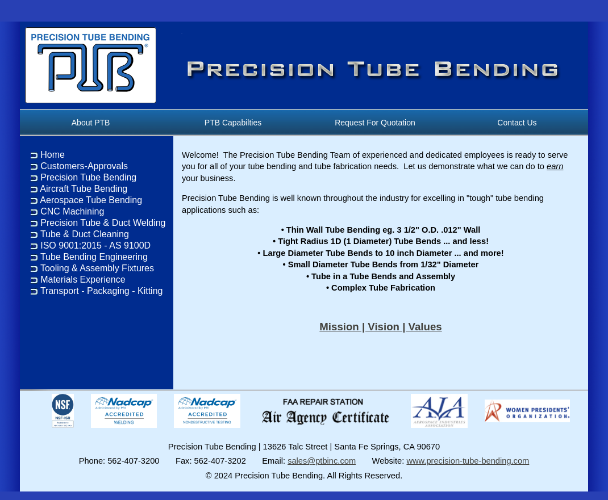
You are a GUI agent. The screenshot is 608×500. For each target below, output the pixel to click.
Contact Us (517, 122)
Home (52, 154)
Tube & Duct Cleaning (84, 234)
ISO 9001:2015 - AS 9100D (95, 245)
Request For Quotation (375, 122)
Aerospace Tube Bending (91, 200)
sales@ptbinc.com (322, 460)
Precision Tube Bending (88, 177)
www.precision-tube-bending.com (467, 460)
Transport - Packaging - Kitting (101, 291)
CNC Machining (72, 211)
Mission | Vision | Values (380, 327)
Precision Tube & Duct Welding (102, 223)
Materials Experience (82, 279)
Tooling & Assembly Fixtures (97, 268)
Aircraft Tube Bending (83, 189)
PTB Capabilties (233, 122)
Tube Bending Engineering (94, 257)
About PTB (90, 122)
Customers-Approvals (84, 166)
